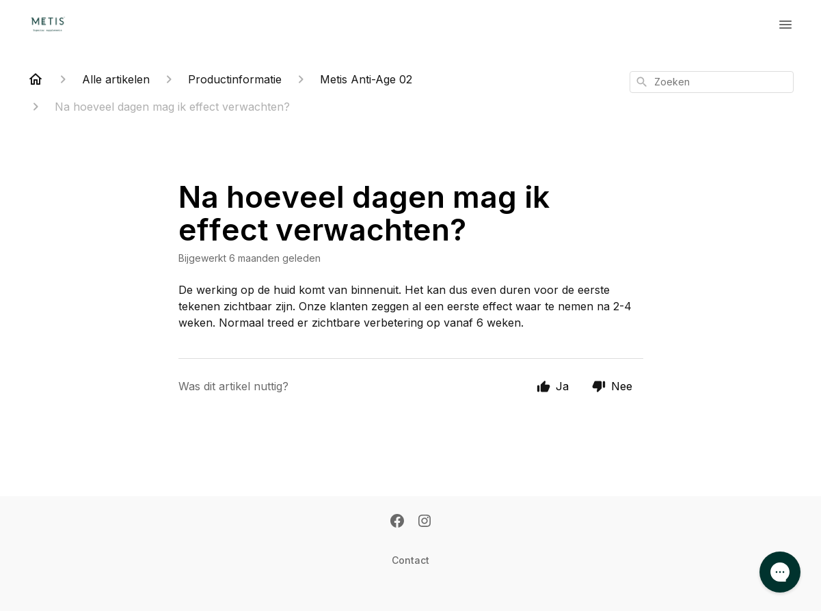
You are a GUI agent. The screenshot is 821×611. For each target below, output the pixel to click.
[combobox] (712, 82)
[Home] (35, 79)
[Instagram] (424, 522)
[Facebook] (397, 522)
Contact (410, 560)
